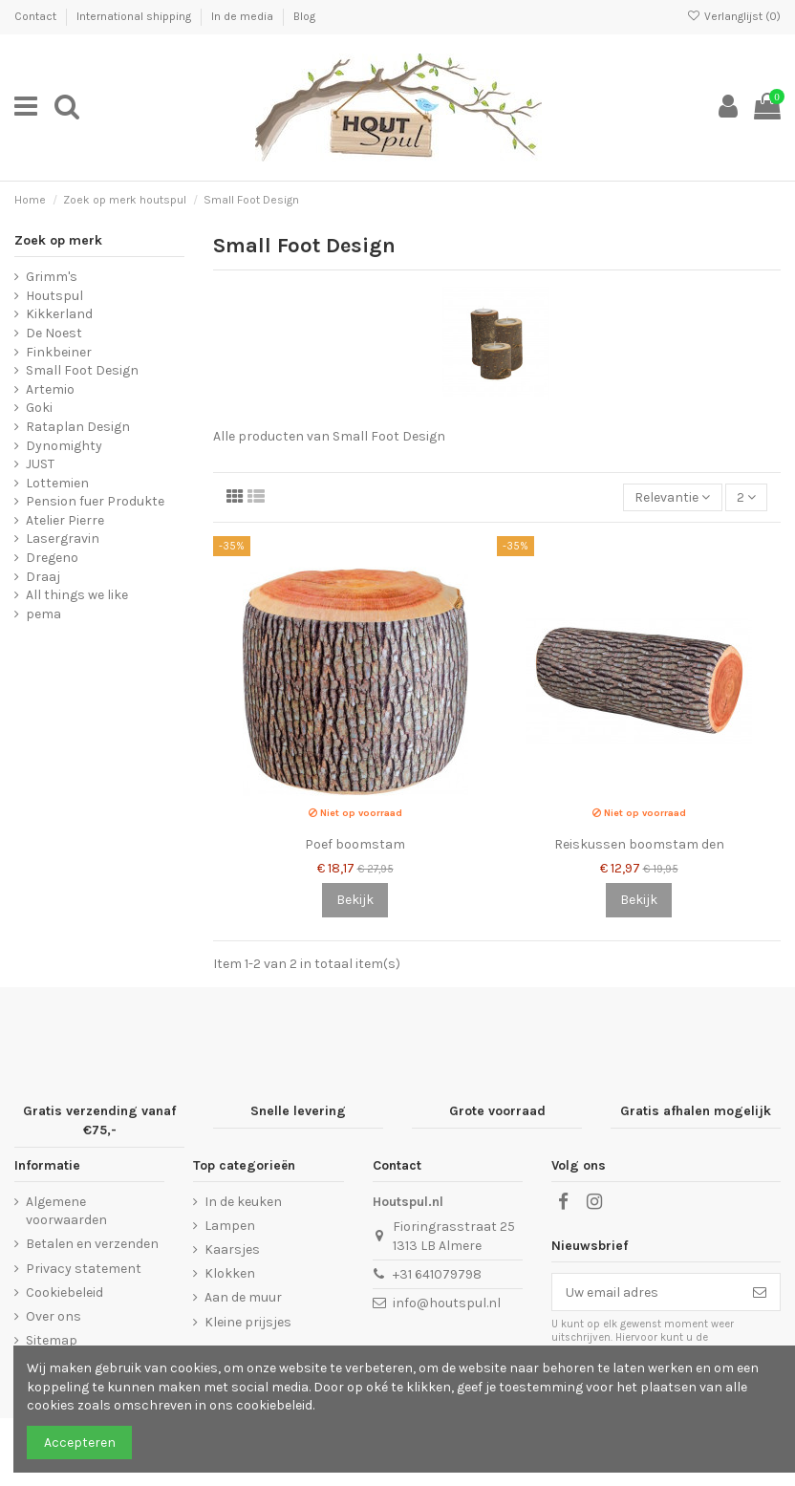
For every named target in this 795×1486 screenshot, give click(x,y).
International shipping (135, 16)
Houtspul (54, 296)
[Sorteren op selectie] (672, 497)
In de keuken (243, 1202)
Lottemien (57, 483)
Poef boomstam (355, 844)
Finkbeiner (59, 352)
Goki (39, 407)
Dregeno (52, 557)
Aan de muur (243, 1297)
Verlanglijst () (734, 16)
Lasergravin (62, 538)
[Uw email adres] (646, 1292)
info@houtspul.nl (447, 1303)
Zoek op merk (58, 240)
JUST (40, 464)
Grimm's (51, 277)
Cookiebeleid (64, 1292)
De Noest (54, 333)
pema (43, 614)
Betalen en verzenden (92, 1244)
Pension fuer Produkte (95, 501)
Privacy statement (83, 1268)
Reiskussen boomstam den (639, 844)
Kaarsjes (232, 1249)
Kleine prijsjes (247, 1322)
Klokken (229, 1273)
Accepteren (80, 1442)
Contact (36, 16)
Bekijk (355, 900)
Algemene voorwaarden (66, 1211)
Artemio (50, 389)
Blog (304, 16)
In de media (243, 16)
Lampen (229, 1225)
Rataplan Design (78, 427)
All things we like (77, 595)
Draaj (43, 577)
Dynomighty (64, 446)
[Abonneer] (760, 1292)
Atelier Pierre (65, 520)
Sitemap (51, 1340)
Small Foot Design (82, 370)
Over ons (53, 1316)
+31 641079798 (437, 1274)
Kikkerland (59, 314)
